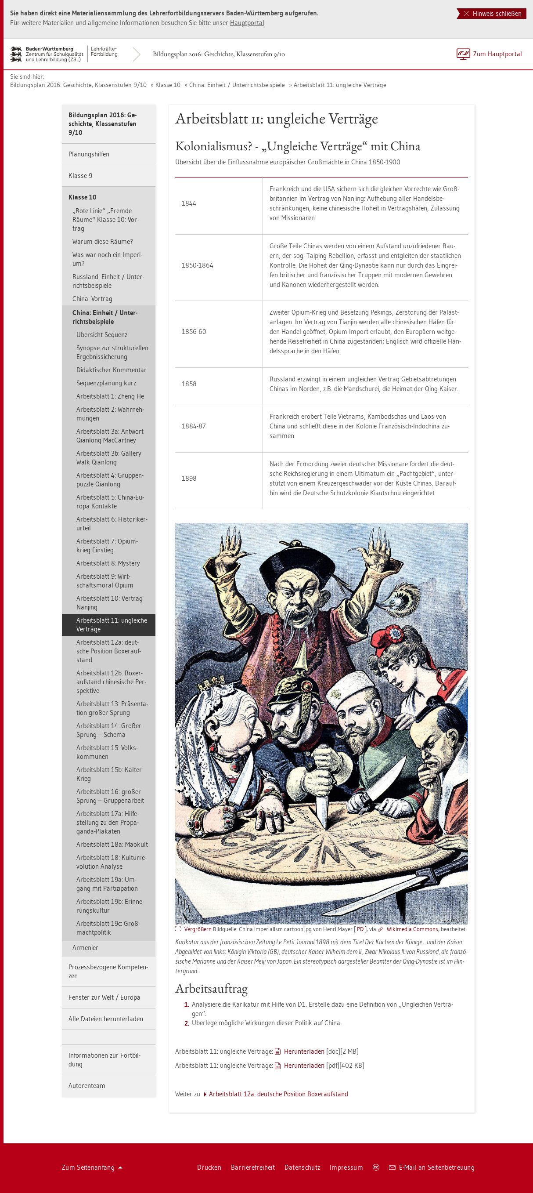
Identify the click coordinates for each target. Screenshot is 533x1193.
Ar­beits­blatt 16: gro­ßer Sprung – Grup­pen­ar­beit (110, 796)
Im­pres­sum (346, 1167)
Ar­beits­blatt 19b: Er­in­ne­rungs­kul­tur (110, 905)
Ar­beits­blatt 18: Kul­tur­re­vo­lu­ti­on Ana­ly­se (111, 861)
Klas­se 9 (80, 175)
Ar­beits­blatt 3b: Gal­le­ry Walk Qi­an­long (108, 457)
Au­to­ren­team (86, 1085)
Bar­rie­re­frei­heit (253, 1167)
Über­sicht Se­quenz (101, 334)
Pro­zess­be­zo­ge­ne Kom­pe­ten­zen (108, 971)
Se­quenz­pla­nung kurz (106, 383)
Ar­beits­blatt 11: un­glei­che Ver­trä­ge (340, 85)
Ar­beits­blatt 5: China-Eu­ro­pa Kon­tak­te (110, 501)
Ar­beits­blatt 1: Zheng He (110, 396)
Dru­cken (209, 1167)
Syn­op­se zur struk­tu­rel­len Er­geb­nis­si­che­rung (112, 352)
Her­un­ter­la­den (304, 1051)
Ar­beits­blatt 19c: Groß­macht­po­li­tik (108, 927)
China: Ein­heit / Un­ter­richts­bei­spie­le (237, 85)
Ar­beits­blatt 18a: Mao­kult (112, 844)
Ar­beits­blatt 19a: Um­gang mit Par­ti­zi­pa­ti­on (107, 883)
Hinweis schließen (493, 13)
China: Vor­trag (92, 298)
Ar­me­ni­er (85, 947)
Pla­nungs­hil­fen (88, 154)
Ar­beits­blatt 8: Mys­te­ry (108, 563)
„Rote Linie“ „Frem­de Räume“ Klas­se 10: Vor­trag (105, 219)
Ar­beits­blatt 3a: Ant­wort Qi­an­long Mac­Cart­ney (110, 435)
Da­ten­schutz (302, 1167)
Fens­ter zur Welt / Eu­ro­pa (104, 997)
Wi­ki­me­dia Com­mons (412, 928)
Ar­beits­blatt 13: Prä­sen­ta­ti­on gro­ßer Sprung (112, 708)
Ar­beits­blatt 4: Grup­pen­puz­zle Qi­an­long (110, 479)
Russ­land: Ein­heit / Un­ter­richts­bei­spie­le (108, 281)
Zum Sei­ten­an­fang (92, 1167)
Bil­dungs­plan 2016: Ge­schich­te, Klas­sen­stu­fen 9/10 (219, 54)
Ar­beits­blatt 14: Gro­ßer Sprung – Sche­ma (108, 730)
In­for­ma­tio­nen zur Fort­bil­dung (104, 1059)
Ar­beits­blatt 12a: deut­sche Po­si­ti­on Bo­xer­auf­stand (108, 651)
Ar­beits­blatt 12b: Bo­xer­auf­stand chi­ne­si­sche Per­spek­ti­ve (111, 682)
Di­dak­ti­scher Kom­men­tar (111, 370)
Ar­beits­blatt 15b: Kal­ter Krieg (109, 774)
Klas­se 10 (167, 85)
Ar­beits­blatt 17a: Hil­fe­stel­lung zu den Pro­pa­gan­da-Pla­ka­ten (107, 822)
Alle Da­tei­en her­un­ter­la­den (105, 1019)
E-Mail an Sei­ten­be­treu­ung (432, 1167)
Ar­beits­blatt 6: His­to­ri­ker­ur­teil (112, 523)
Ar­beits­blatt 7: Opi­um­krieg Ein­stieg (107, 545)
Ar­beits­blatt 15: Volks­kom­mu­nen (107, 752)
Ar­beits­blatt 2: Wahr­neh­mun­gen (110, 413)
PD (360, 928)
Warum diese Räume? (102, 241)
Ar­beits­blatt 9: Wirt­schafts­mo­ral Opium (104, 580)
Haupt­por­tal (247, 22)
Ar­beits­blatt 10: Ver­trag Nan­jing (109, 602)
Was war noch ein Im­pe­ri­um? (107, 259)
